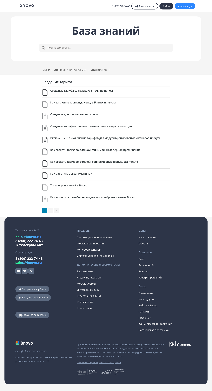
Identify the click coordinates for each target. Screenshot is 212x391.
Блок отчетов (85, 271)
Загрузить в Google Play (33, 297)
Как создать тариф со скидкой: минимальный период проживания (95, 150)
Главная (46, 69)
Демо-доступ (185, 6)
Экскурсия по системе (32, 315)
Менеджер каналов (89, 249)
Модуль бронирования (91, 243)
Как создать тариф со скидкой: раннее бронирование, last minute (94, 162)
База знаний (60, 69)
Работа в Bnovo (147, 305)
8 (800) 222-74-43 (121, 6)
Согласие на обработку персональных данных (99, 362)
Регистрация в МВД (89, 296)
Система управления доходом (95, 255)
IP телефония (85, 302)
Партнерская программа (153, 330)
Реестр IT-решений (150, 277)
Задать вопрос (144, 6)
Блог (141, 259)
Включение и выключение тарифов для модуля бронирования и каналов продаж (105, 138)
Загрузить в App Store (32, 289)
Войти (166, 6)
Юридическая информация (155, 323)
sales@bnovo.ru (28, 262)
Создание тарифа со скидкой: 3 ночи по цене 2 (81, 90)
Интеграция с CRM (88, 289)
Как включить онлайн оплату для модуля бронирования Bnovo (92, 197)
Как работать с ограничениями (71, 173)
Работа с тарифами (78, 69)
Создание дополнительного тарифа (74, 114)
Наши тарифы (147, 237)
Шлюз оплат (84, 308)
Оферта (143, 243)
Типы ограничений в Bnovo (68, 185)
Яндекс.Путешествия (89, 277)
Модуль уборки (86, 283)
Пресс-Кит (144, 317)
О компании (145, 293)
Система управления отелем (94, 237)
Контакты (144, 311)
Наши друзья (146, 299)
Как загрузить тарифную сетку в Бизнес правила (83, 102)
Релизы (143, 271)
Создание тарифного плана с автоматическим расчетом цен (91, 126)
